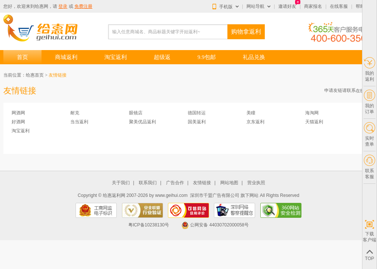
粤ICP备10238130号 (148, 225)
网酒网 (18, 112)
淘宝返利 (21, 130)
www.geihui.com (171, 195)
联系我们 (148, 182)
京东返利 (255, 121)
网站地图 (229, 182)
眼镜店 (135, 112)
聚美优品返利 (142, 121)
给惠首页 (35, 75)
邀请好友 (287, 6)
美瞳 (250, 112)
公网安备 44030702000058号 (215, 225)
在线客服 (339, 6)
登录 (62, 6)
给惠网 (41, 6)
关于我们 (121, 182)
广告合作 (175, 182)
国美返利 (197, 121)
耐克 (74, 112)
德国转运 (197, 112)
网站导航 (255, 6)
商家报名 (313, 6)
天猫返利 (314, 121)
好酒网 (18, 121)
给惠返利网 (114, 195)
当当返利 (79, 121)
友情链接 (202, 182)
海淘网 (312, 112)
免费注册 (83, 6)
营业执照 (256, 182)
